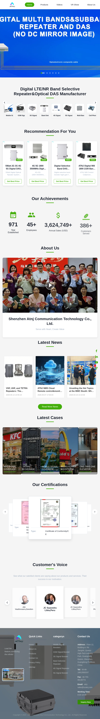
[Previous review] (7, 602)
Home (29, 5)
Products (44, 5)
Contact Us (33, 658)
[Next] (95, 102)
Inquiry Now (86, 702)
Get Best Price (13, 181)
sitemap (32, 667)
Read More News (50, 407)
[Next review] (92, 602)
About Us (91, 5)
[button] (43, 73)
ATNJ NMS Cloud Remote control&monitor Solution (50, 390)
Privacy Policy (34, 662)
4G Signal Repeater (61, 668)
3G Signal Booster (60, 656)
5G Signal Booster (60, 673)
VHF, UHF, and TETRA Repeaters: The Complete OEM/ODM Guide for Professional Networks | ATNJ (17, 390)
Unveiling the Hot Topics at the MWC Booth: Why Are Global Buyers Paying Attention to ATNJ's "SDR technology (81, 390)
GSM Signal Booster (61, 652)
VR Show (75, 5)
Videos (60, 5)
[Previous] (5, 102)
